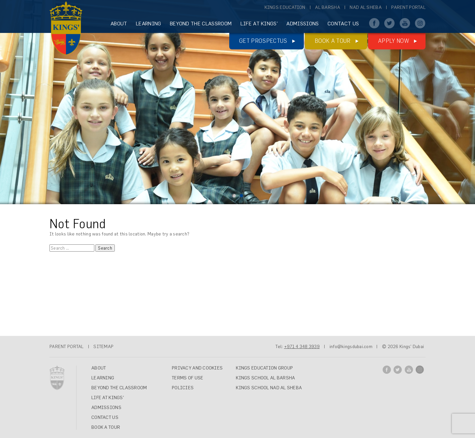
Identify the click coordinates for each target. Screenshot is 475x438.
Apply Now (393, 41)
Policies (183, 387)
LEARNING (148, 23)
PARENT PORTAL (66, 346)
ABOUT (119, 23)
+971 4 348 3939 (302, 346)
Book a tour (333, 41)
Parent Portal (408, 7)
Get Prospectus (263, 41)
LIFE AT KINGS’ (259, 23)
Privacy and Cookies (197, 367)
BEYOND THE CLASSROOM (201, 23)
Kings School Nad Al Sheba (269, 387)
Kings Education (285, 7)
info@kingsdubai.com (351, 346)
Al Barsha (327, 7)
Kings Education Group (264, 367)
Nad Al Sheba (365, 7)
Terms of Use (187, 377)
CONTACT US (343, 23)
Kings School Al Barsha (265, 377)
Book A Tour (105, 427)
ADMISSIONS (302, 23)
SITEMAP (103, 346)
